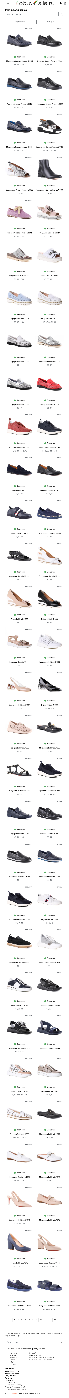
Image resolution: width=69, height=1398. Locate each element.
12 (50, 1320)
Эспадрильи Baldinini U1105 (50, 533)
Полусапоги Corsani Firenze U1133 (49, 190)
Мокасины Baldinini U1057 (19, 877)
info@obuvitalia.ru (11, 1376)
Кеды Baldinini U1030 (19, 1091)
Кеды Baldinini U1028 (49, 1091)
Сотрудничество (35, 1355)
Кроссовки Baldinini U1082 (49, 662)
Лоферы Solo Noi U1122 (19, 362)
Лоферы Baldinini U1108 (19, 490)
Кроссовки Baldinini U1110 (19, 447)
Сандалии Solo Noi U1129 (50, 233)
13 (55, 1320)
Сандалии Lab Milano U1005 (50, 1306)
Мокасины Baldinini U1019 (49, 1177)
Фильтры (50, 22)
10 (41, 1320)
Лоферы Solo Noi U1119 (19, 405)
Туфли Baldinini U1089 (19, 619)
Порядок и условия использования (41, 1357)
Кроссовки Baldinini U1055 (19, 920)
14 (60, 1320)
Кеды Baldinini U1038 (19, 1005)
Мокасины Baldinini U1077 (49, 748)
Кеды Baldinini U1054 (49, 920)
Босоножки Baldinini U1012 (50, 1263)
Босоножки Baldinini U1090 (50, 576)
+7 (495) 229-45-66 (12, 1373)
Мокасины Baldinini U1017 (49, 1220)
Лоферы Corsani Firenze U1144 (49, 61)
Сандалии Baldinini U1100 (19, 576)
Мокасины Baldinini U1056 (49, 877)
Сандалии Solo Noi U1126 (19, 276)
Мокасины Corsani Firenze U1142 (49, 104)
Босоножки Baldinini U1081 (19, 705)
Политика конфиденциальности (33, 1349)
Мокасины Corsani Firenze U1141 (19, 147)
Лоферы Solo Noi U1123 (49, 319)
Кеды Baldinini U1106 (19, 533)
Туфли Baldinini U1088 (49, 619)
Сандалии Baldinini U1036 (50, 1005)
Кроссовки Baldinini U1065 (49, 791)
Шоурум (13, 1364)
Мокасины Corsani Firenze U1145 (19, 61)
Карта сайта (33, 1353)
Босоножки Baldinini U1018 (19, 1220)
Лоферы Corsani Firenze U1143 (19, 104)
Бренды (12, 1360)
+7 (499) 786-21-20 (12, 1371)
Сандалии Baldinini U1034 (50, 1048)
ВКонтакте (9, 1380)
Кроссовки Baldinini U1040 (49, 962)
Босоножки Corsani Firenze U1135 (19, 190)
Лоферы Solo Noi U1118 (49, 405)
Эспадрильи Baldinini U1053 (19, 962)
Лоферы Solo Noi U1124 (19, 319)
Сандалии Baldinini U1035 (19, 1048)
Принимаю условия (26, 1349)
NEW (11, 1362)
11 (45, 1320)
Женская (13, 1355)
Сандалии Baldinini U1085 (19, 662)
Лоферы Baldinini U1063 (19, 834)
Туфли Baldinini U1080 (49, 705)
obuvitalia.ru (15, 1393)
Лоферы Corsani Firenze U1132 (19, 233)
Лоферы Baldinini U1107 (49, 490)
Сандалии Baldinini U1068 (19, 791)
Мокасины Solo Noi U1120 (49, 362)
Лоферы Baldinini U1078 (19, 748)
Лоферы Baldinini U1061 (49, 834)
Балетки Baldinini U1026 (19, 1134)
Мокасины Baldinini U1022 (49, 1134)
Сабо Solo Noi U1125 (49, 276)
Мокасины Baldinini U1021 (19, 1177)
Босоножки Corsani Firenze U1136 (49, 147)
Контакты (13, 1353)
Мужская (13, 1357)
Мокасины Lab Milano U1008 (19, 1306)
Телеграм (9, 1378)
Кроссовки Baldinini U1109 (49, 447)
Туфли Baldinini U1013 (19, 1263)
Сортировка (20, 22)
